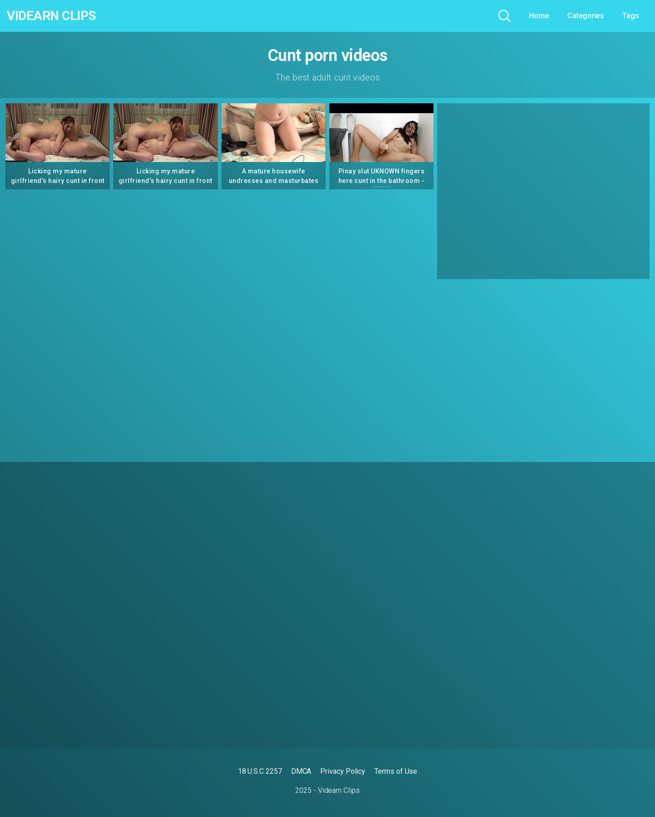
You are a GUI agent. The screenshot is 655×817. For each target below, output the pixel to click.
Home (539, 15)
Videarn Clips (51, 16)
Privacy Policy (342, 771)
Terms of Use (395, 771)
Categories (585, 15)
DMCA (301, 771)
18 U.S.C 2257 (260, 771)
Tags (630, 15)
